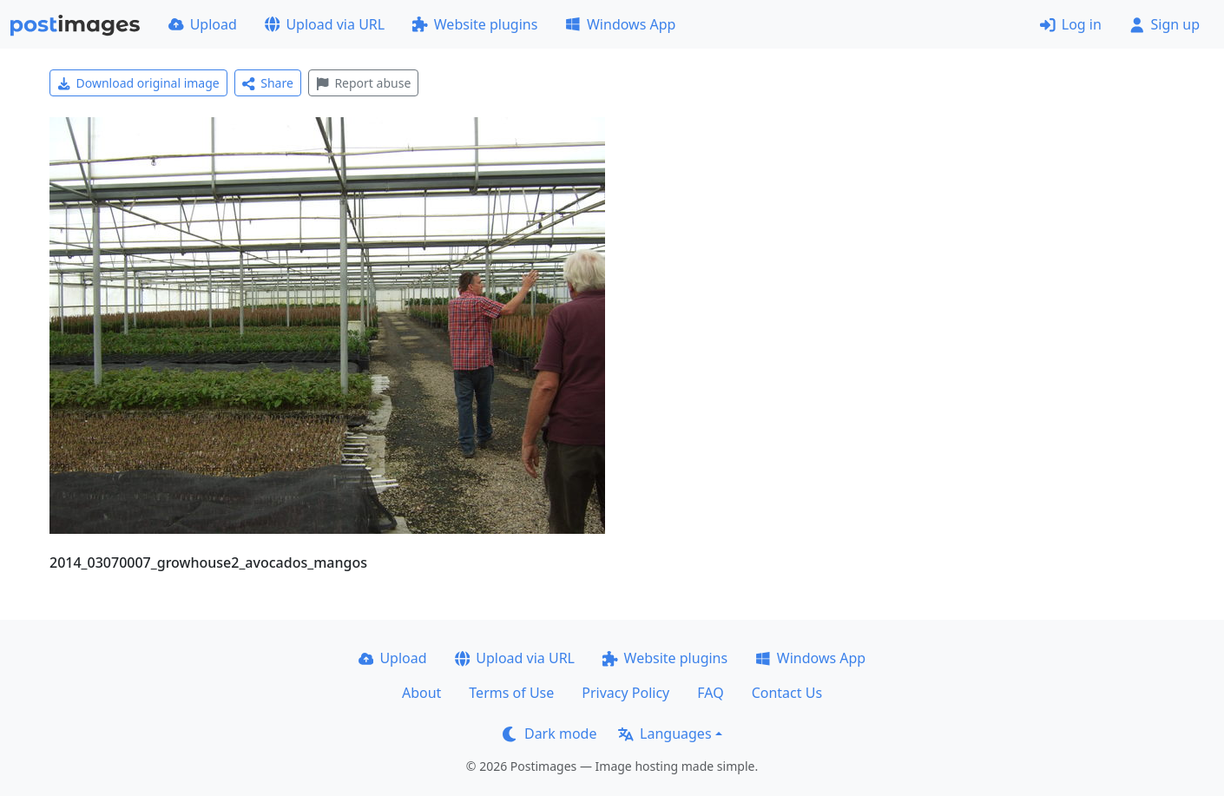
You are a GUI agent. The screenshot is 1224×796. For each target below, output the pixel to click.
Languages (664, 733)
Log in (1071, 24)
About (421, 692)
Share (267, 83)
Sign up (1164, 24)
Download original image (138, 83)
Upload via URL (325, 24)
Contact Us (787, 692)
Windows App (620, 24)
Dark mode (549, 733)
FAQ (710, 692)
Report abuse (363, 83)
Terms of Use (511, 692)
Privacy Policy (625, 692)
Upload (202, 24)
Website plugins (474, 24)
